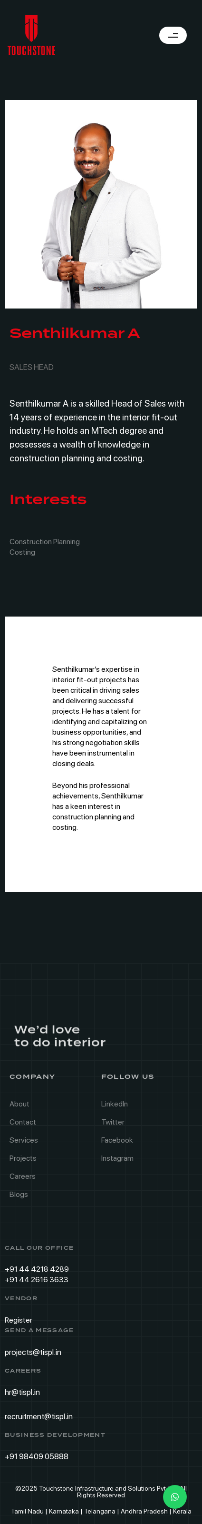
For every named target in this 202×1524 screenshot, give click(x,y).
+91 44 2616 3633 (36, 1279)
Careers (23, 1180)
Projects (23, 1161)
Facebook (117, 1143)
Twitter (113, 1125)
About (19, 1107)
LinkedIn (114, 1107)
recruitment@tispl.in (39, 1416)
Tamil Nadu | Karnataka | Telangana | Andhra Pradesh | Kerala (101, 1511)
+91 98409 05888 (36, 1456)
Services (24, 1143)
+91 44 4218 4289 (37, 1269)
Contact (23, 1125)
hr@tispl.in (22, 1392)
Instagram (117, 1161)
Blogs (19, 1198)
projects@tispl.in (33, 1352)
